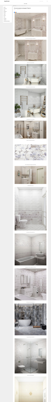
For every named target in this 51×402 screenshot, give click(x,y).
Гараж (4, 14)
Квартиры (5, 11)
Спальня (5, 19)
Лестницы (5, 8)
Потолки (5, 18)
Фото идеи (25, 3)
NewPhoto (6, 1)
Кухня (4, 7)
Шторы (5, 15)
